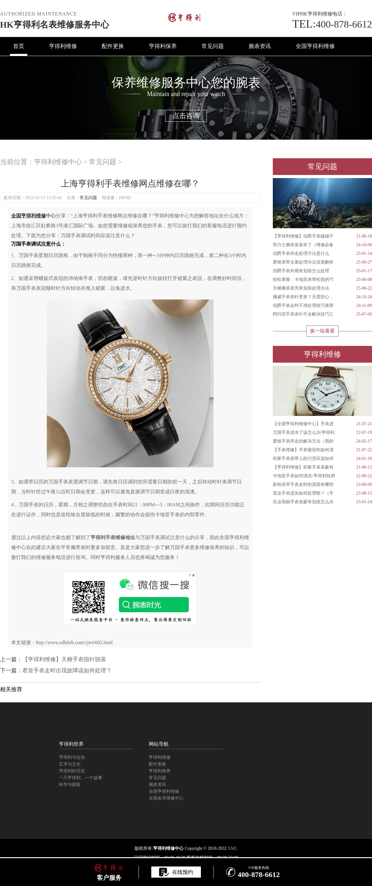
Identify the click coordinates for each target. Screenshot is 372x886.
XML (232, 848)
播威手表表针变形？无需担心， (322, 297)
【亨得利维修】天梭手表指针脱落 (64, 659)
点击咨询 (186, 116)
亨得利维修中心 (58, 162)
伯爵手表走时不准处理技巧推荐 (322, 305)
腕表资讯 (260, 46)
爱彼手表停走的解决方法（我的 (322, 441)
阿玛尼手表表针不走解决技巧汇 (322, 314)
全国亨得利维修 (315, 46)
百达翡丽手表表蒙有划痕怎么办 (322, 502)
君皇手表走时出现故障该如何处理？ (67, 670)
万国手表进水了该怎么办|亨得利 (322, 432)
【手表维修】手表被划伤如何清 (322, 450)
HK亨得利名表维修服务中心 (54, 24)
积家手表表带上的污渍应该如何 (322, 458)
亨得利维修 (63, 46)
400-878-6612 (332, 24)
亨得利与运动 (72, 757)
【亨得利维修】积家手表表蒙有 (322, 467)
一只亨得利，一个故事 (80, 777)
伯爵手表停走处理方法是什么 (322, 253)
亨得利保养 (163, 46)
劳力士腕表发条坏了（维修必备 (322, 245)
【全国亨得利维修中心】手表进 (322, 424)
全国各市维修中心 (166, 798)
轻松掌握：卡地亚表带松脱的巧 (322, 279)
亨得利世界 (71, 744)
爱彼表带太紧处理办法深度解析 (322, 262)
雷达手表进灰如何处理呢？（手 (322, 493)
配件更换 (113, 46)
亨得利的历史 (72, 771)
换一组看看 (322, 331)
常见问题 (213, 46)
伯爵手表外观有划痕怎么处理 (322, 271)
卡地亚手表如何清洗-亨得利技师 (322, 476)
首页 (18, 46)
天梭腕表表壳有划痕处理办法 (322, 288)
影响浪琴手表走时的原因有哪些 (322, 484)
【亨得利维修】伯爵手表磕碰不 (322, 236)
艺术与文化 (70, 764)
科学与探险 (70, 784)
